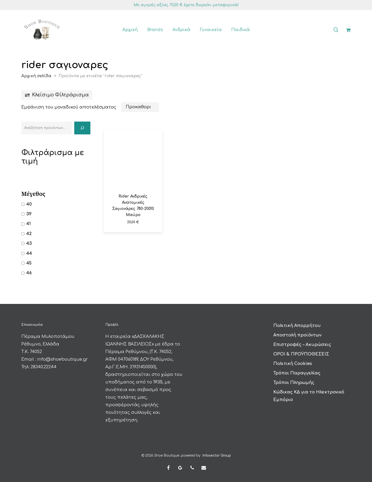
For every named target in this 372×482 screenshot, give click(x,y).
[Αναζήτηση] (82, 128)
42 (29, 233)
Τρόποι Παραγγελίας (297, 372)
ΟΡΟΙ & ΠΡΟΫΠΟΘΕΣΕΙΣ (301, 353)
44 (29, 253)
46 (29, 272)
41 (28, 223)
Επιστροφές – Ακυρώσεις (302, 344)
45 (29, 263)
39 (29, 214)
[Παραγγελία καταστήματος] (140, 107)
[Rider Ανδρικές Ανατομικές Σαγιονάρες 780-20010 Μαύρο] (133, 159)
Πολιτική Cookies (292, 363)
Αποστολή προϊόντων (297, 334)
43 (29, 243)
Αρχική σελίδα (36, 76)
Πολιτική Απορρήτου (297, 325)
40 (29, 204)
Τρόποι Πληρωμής (293, 382)
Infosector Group (216, 455)
